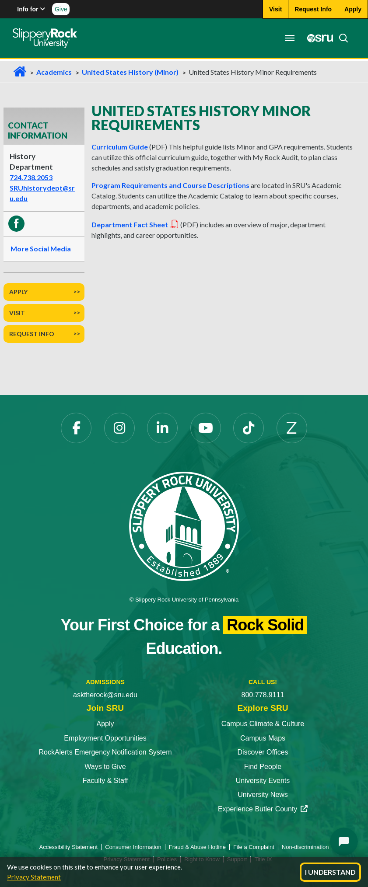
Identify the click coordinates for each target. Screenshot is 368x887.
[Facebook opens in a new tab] (76, 428)
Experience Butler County (263, 809)
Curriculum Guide (119, 147)
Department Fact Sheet (135, 224)
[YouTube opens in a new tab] (205, 428)
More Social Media (41, 248)
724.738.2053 (31, 177)
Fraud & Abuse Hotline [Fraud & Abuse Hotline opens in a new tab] (197, 847)
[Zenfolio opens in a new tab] (292, 428)
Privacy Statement (34, 877)
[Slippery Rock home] (45, 38)
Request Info (31, 333)
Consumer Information (133, 847)
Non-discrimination (305, 847)
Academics (54, 72)
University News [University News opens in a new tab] (263, 794)
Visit (17, 313)
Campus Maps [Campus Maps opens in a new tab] (262, 738)
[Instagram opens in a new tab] (119, 428)
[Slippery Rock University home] (183, 525)
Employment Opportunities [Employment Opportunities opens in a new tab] (105, 738)
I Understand (330, 872)
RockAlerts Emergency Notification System (105, 752)
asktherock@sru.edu (105, 695)
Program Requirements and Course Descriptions (170, 185)
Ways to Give (105, 766)
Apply (18, 292)
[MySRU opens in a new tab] (317, 38)
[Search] (340, 38)
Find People (262, 766)
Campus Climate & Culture (262, 723)
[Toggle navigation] (289, 38)
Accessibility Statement (68, 847)
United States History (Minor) (130, 72)
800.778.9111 (263, 695)
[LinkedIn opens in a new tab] (162, 428)
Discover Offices (262, 752)
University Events (263, 780)
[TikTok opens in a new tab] (248, 428)
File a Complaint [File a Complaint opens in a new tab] (253, 847)
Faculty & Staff (105, 780)
